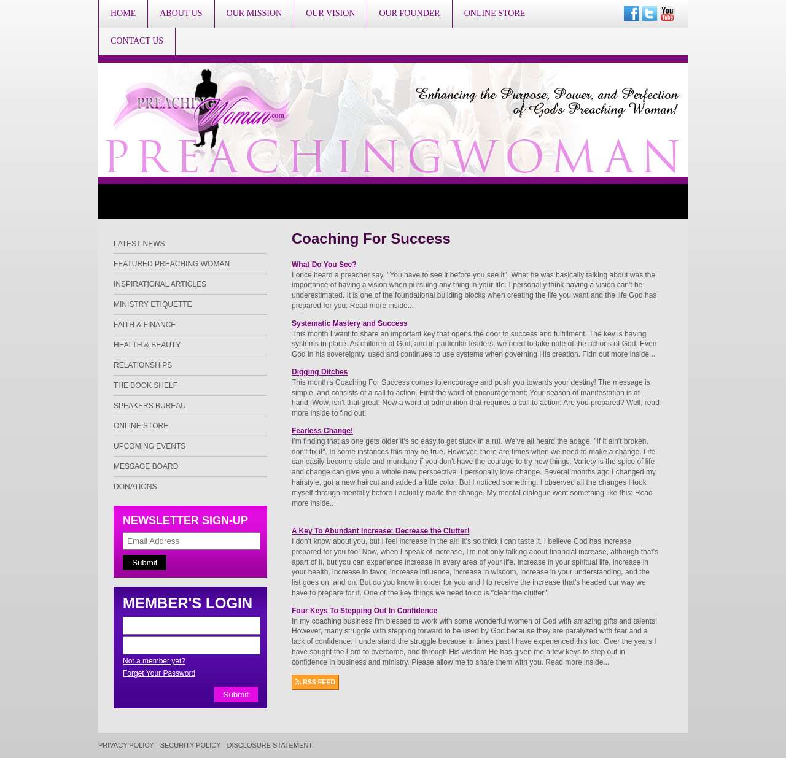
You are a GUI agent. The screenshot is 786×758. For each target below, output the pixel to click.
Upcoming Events (149, 446)
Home (123, 13)
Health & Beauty (147, 345)
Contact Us (137, 40)
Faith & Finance (145, 324)
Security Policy (190, 745)
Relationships (143, 365)
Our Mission (254, 13)
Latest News (139, 243)
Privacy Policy (126, 745)
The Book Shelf (145, 385)
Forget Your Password (159, 673)
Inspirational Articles (160, 284)
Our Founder (409, 13)
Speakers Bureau (150, 405)
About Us (181, 13)
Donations (135, 486)
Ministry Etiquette (153, 304)
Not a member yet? (154, 661)
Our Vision (330, 13)
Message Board (146, 466)
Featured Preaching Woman (172, 264)
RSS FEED (315, 682)
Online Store (495, 13)
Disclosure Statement (270, 745)
